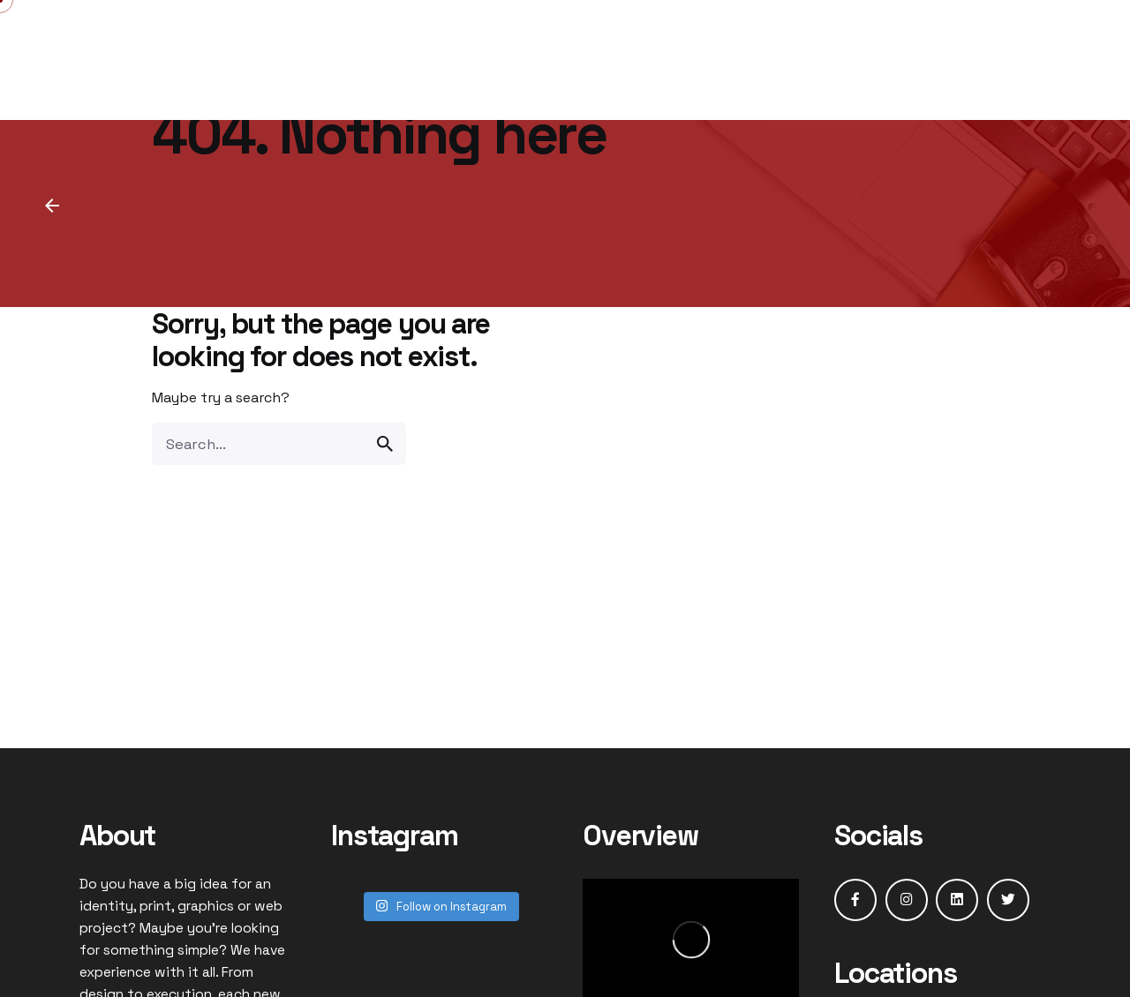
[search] (385, 444)
